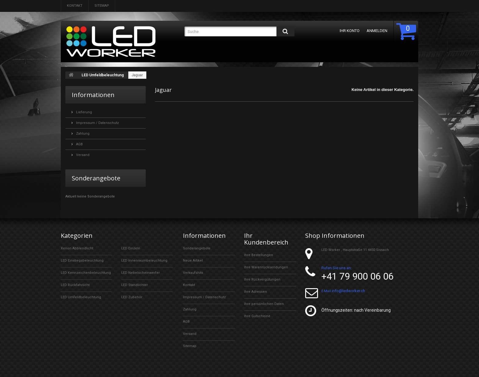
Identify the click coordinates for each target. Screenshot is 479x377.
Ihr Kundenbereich (266, 238)
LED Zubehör (131, 297)
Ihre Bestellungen (258, 255)
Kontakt (74, 6)
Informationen (93, 95)
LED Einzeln (130, 248)
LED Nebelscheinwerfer (140, 273)
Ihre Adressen (255, 292)
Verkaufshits (193, 273)
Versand (82, 155)
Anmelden (377, 30)
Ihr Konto (350, 30)
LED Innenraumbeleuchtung (144, 261)
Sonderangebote (96, 178)
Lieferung (83, 112)
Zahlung (82, 134)
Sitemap (101, 6)
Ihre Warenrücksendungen (266, 267)
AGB (79, 144)
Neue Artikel (193, 261)
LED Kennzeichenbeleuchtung (86, 273)
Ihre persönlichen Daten (264, 304)
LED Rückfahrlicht (75, 285)
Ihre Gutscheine (257, 316)
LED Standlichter (134, 285)
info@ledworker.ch (348, 290)
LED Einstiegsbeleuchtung (82, 261)
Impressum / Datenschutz (97, 123)
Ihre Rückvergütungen (262, 279)
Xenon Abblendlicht (77, 248)
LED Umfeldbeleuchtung (103, 75)
